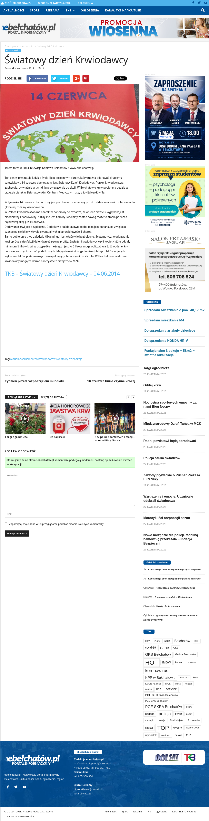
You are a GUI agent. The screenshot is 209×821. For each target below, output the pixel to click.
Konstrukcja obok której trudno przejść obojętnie (174, 569)
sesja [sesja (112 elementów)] (162, 720)
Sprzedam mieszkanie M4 (164, 320)
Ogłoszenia (85, 2)
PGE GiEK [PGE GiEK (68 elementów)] (171, 689)
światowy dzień (66, 359)
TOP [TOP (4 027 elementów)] (163, 728)
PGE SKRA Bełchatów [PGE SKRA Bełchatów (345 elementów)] (163, 707)
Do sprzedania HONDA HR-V (166, 341)
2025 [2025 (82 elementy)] (157, 641)
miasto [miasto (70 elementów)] (188, 683)
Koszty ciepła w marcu (168, 606)
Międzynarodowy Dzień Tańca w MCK (172, 423)
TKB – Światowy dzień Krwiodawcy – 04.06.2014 (62, 273)
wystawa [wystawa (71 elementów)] (165, 735)
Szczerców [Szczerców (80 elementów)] (194, 720)
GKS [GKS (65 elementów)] (175, 648)
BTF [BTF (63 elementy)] (197, 641)
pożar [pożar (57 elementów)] (189, 714)
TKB (70, 10)
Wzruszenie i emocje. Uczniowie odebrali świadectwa (168, 498)
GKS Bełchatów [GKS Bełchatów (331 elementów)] (158, 654)
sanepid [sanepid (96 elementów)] (150, 720)
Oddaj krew (57, 437)
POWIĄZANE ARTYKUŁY (21, 397)
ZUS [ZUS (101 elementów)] (188, 735)
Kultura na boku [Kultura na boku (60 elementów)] (153, 683)
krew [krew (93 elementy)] (195, 677)
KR (13, 68)
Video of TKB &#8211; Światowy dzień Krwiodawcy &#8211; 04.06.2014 (70, 318)
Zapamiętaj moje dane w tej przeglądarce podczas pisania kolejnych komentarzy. (56, 524)
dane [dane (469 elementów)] (164, 648)
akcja (79, 359)
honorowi (50, 359)
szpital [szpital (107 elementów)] (149, 727)
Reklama (52, 10)
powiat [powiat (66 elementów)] (178, 714)
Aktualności (13, 10)
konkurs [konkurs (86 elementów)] (192, 662)
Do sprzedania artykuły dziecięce (170, 330)
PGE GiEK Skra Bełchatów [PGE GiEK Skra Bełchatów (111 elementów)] (161, 695)
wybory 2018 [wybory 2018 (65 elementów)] (192, 727)
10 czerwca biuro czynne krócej (111, 381)
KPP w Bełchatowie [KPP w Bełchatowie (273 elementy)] (160, 678)
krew (41, 359)
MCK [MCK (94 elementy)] (168, 683)
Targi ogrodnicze (16, 437)
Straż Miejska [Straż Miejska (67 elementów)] (176, 720)
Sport (35, 10)
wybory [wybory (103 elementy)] (177, 727)
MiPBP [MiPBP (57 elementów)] (148, 689)
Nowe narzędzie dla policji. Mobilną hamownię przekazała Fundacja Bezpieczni (170, 539)
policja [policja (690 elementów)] (165, 713)
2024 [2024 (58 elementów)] (147, 641)
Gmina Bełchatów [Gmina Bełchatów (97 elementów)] (185, 654)
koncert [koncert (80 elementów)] (179, 662)
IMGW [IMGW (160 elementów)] (166, 662)
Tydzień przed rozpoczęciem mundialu (34, 381)
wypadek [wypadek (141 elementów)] (151, 735)
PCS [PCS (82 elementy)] (158, 689)
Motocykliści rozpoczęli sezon (166, 518)
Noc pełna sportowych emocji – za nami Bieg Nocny (114, 438)
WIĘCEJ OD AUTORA (52, 397)
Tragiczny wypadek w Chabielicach (173, 597)
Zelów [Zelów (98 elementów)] (178, 735)
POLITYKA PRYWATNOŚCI (20, 816)
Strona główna (11, 46)
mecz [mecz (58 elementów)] (178, 683)
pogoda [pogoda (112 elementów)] (150, 713)
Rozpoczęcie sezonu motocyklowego (175, 588)
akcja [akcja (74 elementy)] (167, 640)
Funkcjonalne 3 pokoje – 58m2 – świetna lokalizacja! (170, 353)
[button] (202, 10)
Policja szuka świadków (161, 458)
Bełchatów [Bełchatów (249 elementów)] (182, 641)
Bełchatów (31, 359)
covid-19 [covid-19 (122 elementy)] (150, 647)
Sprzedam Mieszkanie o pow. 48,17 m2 (175, 310)
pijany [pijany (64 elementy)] (189, 707)
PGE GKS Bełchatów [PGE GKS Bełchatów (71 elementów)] (156, 700)
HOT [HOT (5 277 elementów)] (151, 662)
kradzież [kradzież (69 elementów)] (184, 677)
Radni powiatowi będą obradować (169, 441)
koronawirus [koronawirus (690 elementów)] (156, 670)
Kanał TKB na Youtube (123, 10)
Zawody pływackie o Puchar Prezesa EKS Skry (171, 477)
